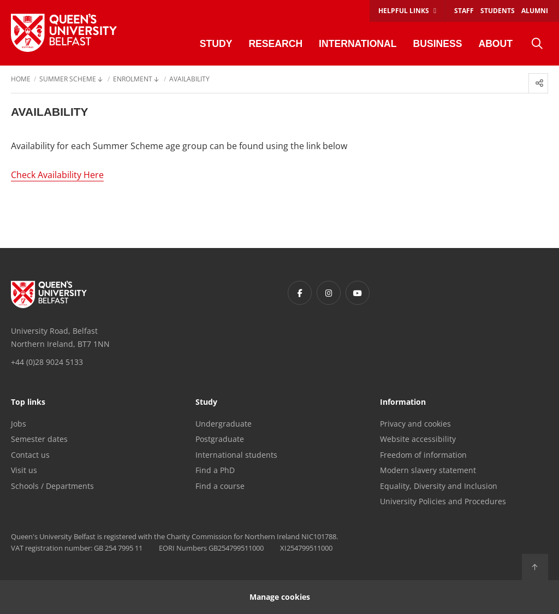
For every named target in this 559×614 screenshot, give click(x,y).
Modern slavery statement (428, 470)
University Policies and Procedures (443, 501)
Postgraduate (219, 439)
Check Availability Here (57, 175)
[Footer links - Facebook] (300, 293)
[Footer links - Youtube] (358, 293)
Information (403, 402)
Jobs (18, 423)
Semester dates (39, 439)
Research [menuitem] (275, 43)
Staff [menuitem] (464, 10)
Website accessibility (418, 439)
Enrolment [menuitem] (132, 80)
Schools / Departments (52, 486)
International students (236, 455)
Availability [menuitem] (189, 80)
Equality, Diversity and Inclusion (438, 486)
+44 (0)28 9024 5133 (47, 362)
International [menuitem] (357, 43)
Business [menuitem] (437, 43)
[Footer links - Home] (49, 294)
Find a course (220, 486)
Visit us (24, 470)
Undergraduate (223, 423)
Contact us (30, 455)
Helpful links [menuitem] (403, 10)
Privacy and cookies (415, 423)
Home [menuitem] (21, 80)
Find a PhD (215, 470)
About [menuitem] (495, 43)
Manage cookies (279, 597)
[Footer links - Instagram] (329, 293)
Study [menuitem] (216, 43)
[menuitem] (537, 44)
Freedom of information (423, 455)
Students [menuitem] (497, 10)
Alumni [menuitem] (534, 10)
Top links (28, 402)
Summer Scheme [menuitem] (67, 80)
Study (206, 402)
